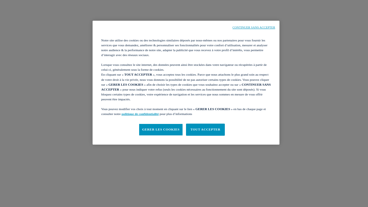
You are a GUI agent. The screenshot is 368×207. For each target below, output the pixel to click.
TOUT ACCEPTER (205, 129)
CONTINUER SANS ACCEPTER (254, 27)
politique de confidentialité (140, 114)
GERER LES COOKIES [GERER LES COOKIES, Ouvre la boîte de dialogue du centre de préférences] (160, 129)
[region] (186, 83)
